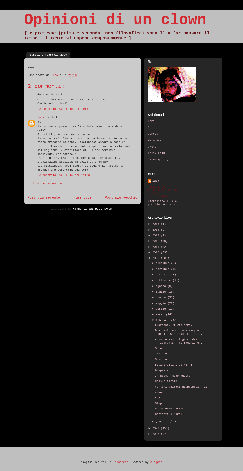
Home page (82, 198)
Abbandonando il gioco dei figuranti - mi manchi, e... (179, 341)
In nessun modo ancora (172, 375)
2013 (156, 235)
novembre (163, 269)
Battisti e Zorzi (168, 414)
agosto (162, 286)
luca (40, 117)
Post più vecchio (121, 198)
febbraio (163, 320)
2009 (156, 258)
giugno (162, 297)
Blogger (156, 462)
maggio (162, 303)
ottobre (162, 274)
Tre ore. (161, 353)
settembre (164, 280)
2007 (156, 434)
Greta (152, 147)
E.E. (158, 397)
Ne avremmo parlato (170, 408)
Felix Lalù (156, 153)
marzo (161, 314)
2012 (156, 241)
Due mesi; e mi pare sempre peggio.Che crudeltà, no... (178, 332)
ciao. (159, 392)
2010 (156, 252)
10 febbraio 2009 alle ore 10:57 (63, 109)
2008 (156, 428)
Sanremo (161, 359)
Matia (152, 127)
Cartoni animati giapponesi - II (181, 386)
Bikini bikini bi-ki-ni (173, 364)
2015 (156, 224)
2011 (156, 247)
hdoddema (121, 462)
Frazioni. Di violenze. (173, 325)
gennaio (162, 421)
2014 (156, 229)
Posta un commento (47, 183)
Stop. (159, 403)
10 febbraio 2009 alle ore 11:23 (63, 175)
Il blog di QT (159, 159)
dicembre (163, 263)
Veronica (154, 140)
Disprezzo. (163, 370)
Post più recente (44, 198)
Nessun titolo (166, 381)
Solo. (159, 348)
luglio (162, 291)
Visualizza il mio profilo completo (162, 202)
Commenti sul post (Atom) (93, 208)
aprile (162, 309)
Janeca (153, 134)
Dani (151, 121)
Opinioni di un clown (115, 20)
